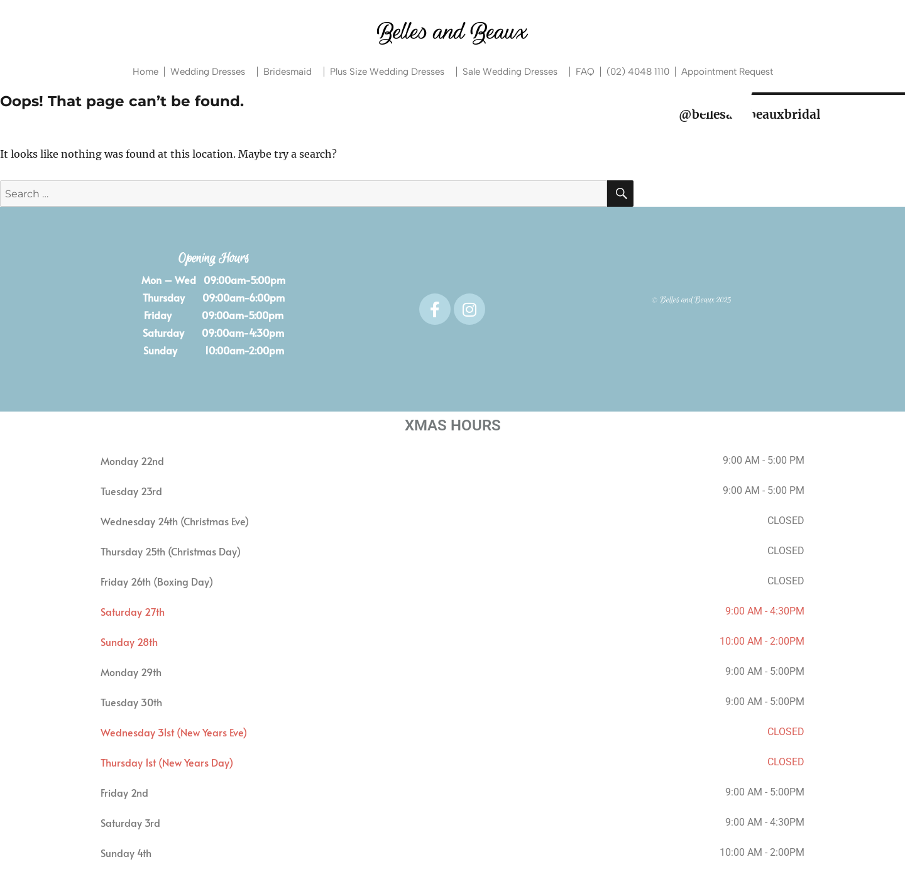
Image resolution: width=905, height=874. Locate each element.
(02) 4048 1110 (637, 71)
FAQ (585, 71)
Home (145, 71)
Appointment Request (727, 71)
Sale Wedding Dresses (513, 71)
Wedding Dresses (210, 71)
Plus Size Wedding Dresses (390, 71)
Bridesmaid (290, 71)
